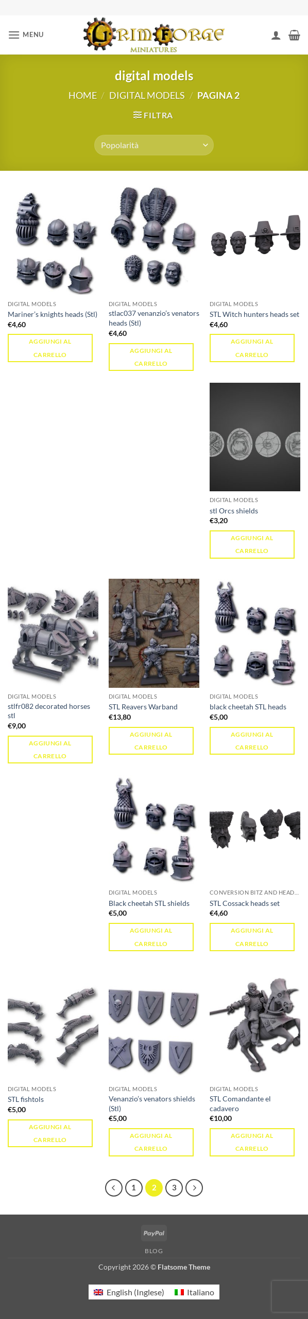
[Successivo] (194, 1188)
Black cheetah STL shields (149, 903)
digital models (147, 95)
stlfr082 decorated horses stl (49, 711)
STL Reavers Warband (143, 706)
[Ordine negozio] (153, 145)
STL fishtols (26, 1099)
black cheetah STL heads (248, 706)
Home (83, 95)
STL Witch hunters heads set (254, 314)
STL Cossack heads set (245, 903)
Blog (154, 1251)
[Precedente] (114, 1188)
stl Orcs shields (234, 510)
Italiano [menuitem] (200, 1292)
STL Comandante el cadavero (240, 1103)
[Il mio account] (276, 35)
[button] (26, 34)
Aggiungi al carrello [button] (50, 348)
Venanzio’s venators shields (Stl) (152, 1103)
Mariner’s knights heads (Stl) (52, 314)
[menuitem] (129, 1292)
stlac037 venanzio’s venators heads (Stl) (154, 318)
